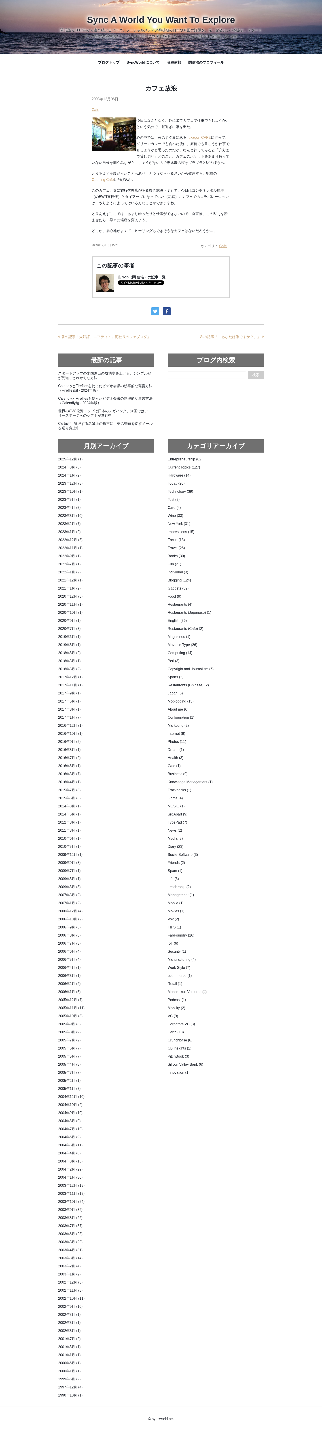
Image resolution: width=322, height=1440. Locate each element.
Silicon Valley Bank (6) (185, 1064)
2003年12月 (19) (71, 1185)
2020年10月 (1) (70, 612)
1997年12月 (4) (70, 1387)
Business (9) (178, 774)
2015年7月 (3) (69, 790)
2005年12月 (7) (70, 1000)
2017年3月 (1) (69, 709)
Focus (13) (176, 540)
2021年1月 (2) (69, 588)
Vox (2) (173, 919)
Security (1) (177, 951)
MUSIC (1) (176, 806)
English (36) (177, 620)
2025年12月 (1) (70, 459)
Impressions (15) (181, 532)
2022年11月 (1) (70, 548)
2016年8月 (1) (69, 750)
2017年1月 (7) (69, 717)
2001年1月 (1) (69, 1355)
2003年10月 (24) (71, 1202)
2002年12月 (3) (70, 1282)
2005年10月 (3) (70, 1016)
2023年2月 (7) (69, 524)
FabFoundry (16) (181, 935)
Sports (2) (175, 677)
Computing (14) (180, 653)
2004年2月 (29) (70, 1169)
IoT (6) (173, 943)
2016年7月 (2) (69, 758)
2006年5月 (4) (69, 959)
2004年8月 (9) (69, 1121)
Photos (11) (177, 742)
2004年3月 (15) (70, 1161)
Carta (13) (176, 1032)
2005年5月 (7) (69, 1056)
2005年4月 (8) (69, 1064)
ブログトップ (108, 62)
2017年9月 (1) (69, 693)
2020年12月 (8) (70, 596)
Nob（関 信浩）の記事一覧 (143, 277)
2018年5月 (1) (69, 661)
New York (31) (179, 524)
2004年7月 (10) (70, 1129)
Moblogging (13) (181, 701)
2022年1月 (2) (69, 572)
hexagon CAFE (198, 137)
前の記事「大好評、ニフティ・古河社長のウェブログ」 (106, 337)
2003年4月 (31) (70, 1250)
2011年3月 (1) (69, 830)
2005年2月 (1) (69, 1080)
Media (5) (175, 838)
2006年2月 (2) (69, 984)
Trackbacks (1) (179, 790)
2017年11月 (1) (70, 685)
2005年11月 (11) (71, 1008)
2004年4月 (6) (69, 1153)
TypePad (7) (177, 822)
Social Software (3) (183, 855)
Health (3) (175, 758)
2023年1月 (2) (69, 532)
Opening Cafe (103, 180)
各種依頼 (174, 62)
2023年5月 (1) (69, 499)
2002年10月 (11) (71, 1298)
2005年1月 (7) (69, 1089)
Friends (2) (176, 863)
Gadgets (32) (178, 588)
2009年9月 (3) (69, 863)
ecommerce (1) (180, 976)
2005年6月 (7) (69, 1048)
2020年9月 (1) (69, 620)
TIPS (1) (174, 927)
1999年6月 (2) (69, 1379)
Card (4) (174, 508)
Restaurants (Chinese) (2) (188, 685)
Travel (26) (176, 548)
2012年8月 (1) (69, 822)
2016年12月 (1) (70, 725)
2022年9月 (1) (69, 556)
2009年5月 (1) (69, 879)
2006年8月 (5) (69, 935)
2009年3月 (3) (69, 887)
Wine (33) (175, 516)
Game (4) (175, 798)
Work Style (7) (179, 967)
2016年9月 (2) (69, 742)
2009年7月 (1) (69, 871)
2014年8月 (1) (69, 806)
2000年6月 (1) (69, 1363)
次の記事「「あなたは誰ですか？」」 (230, 337)
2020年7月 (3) (69, 629)
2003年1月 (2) (69, 1274)
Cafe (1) (174, 766)
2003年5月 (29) (70, 1242)
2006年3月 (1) (69, 976)
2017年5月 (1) (69, 701)
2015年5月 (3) (69, 798)
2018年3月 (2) (69, 669)
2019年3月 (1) (69, 645)
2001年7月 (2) (69, 1339)
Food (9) (174, 596)
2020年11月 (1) (70, 604)
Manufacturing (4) (182, 959)
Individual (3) (178, 572)
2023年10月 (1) (70, 491)
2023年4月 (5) (69, 508)
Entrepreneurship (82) (185, 459)
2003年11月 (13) (71, 1193)
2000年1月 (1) (69, 1371)
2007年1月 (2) (69, 903)
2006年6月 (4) (69, 951)
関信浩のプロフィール (206, 62)
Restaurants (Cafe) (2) (185, 629)
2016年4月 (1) (69, 782)
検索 (255, 375)
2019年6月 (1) (69, 637)
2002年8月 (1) (69, 1314)
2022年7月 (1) (69, 564)
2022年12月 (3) (70, 540)
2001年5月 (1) (69, 1347)
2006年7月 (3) (69, 943)
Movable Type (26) (182, 645)
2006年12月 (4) (70, 911)
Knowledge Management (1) (190, 782)
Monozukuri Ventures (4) (187, 992)
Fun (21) (174, 564)
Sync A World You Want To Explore (161, 20)
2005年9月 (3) (69, 1024)
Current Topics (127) (184, 467)
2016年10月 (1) (70, 733)
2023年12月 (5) (70, 483)
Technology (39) (180, 491)
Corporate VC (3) (181, 1024)
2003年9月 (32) (70, 1210)
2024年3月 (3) (69, 467)
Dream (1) (176, 750)
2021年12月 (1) (70, 580)
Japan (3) (175, 693)
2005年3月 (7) (69, 1072)
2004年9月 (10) (70, 1113)
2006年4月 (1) (69, 967)
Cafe (95, 110)
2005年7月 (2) (69, 1040)
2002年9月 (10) (70, 1306)
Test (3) (174, 499)
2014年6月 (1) (69, 814)
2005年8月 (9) (69, 1032)
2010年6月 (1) (69, 838)
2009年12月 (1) (70, 855)
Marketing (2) (178, 725)
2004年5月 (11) (70, 1145)
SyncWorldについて (143, 62)
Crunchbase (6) (180, 1040)
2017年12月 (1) (70, 677)
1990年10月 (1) (70, 1395)
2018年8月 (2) (69, 653)
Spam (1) (175, 871)
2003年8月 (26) (70, 1218)
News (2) (175, 830)
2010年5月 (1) (69, 846)
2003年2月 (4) (69, 1266)
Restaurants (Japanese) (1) (189, 612)
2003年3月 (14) (70, 1258)
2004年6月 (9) (69, 1137)
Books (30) (176, 556)
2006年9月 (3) (69, 927)
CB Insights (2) (179, 1048)
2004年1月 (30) (70, 1177)
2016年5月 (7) (69, 774)
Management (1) (181, 895)
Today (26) (176, 483)
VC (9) (173, 1016)
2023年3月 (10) (70, 516)
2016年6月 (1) (69, 766)
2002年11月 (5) (70, 1290)
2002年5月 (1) (69, 1323)
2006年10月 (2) (70, 919)
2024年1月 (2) (69, 475)
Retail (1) (175, 984)
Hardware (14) (179, 475)
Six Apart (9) (177, 814)
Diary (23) (175, 846)
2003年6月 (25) (70, 1234)
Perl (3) (173, 661)
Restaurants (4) (180, 604)
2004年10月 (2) (70, 1105)
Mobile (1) (176, 903)
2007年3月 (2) (69, 895)
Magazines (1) (179, 637)
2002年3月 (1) (69, 1331)
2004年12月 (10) (71, 1097)
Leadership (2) (179, 887)
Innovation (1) (179, 1072)
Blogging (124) (179, 580)
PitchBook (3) (178, 1056)
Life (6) (173, 879)
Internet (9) (176, 733)
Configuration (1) (181, 717)
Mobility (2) (176, 1008)
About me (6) (178, 709)
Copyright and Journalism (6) (191, 669)
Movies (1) (176, 911)
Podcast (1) (177, 1000)
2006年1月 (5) (69, 992)
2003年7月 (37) (70, 1226)
